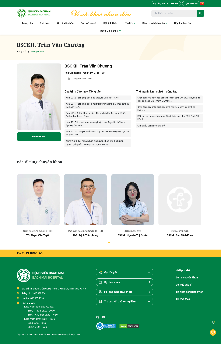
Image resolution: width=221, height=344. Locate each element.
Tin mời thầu (183, 298)
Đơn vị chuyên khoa (187, 277)
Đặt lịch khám (191, 3)
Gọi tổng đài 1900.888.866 (165, 3)
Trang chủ (21, 51)
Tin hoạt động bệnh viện (189, 291)
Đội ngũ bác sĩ (183, 284)
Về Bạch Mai (183, 270)
